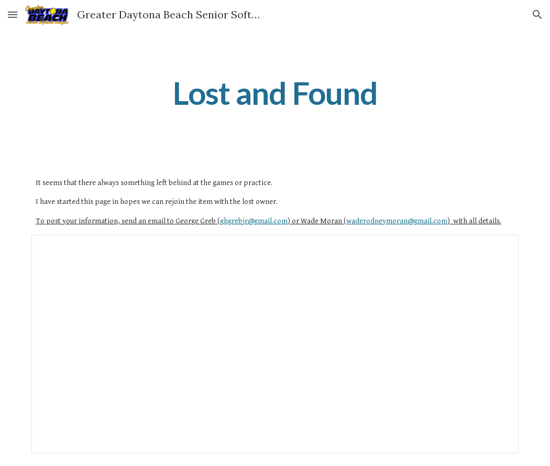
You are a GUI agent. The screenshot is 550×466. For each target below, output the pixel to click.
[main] (275, 93)
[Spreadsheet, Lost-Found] (275, 344)
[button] (12, 14)
